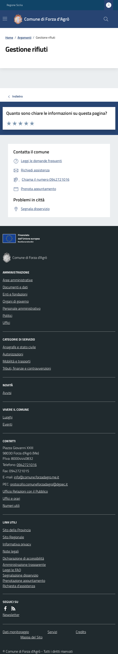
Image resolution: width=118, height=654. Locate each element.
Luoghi (7, 417)
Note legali (11, 551)
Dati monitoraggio (16, 631)
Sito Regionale (13, 537)
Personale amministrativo (21, 308)
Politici (7, 315)
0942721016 (27, 464)
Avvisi (7, 392)
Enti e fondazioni (15, 294)
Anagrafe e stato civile (19, 347)
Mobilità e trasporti (16, 361)
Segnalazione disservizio (20, 575)
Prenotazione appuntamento (24, 580)
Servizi (52, 631)
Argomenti (24, 37)
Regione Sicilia (15, 5)
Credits (81, 631)
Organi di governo (16, 301)
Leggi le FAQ (12, 570)
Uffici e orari (11, 498)
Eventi (7, 424)
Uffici (6, 322)
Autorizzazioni (13, 354)
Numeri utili (11, 505)
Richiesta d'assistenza (19, 586)
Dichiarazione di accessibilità (23, 558)
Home (9, 37)
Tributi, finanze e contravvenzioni (27, 368)
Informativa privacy (17, 544)
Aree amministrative (18, 280)
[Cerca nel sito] (104, 19)
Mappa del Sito (31, 637)
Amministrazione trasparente (24, 564)
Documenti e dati (15, 287)
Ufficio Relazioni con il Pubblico (25, 491)
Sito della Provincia (17, 530)
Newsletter (11, 614)
